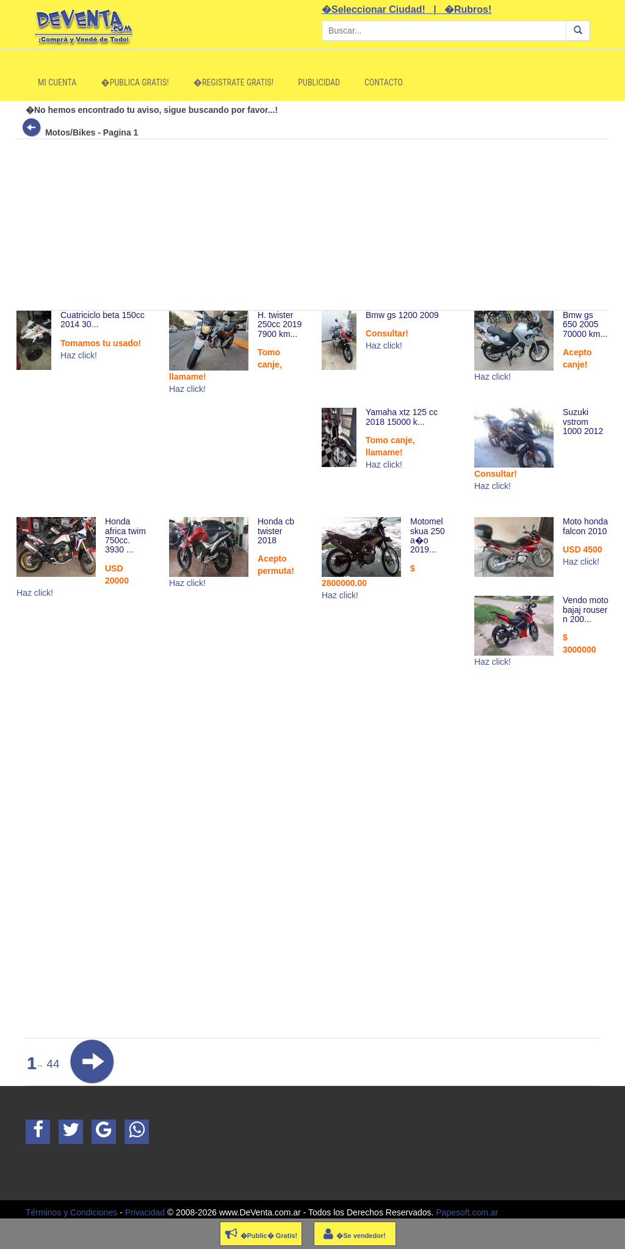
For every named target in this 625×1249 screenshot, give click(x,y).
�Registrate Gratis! (233, 82)
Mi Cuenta (57, 82)
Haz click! (78, 355)
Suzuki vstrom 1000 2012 (583, 421)
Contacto (383, 82)
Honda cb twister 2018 (276, 530)
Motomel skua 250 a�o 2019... (427, 535)
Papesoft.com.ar (467, 1212)
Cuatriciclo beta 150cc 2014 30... (102, 319)
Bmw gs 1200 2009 (402, 315)
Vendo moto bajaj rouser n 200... (586, 609)
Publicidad (319, 82)
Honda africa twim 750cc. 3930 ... (125, 535)
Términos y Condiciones (71, 1212)
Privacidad (145, 1212)
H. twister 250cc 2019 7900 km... (280, 324)
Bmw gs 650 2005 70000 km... (585, 324)
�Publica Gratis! (134, 82)
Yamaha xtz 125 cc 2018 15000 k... (402, 416)
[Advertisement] (312, 224)
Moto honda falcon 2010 (585, 525)
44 (52, 1063)
